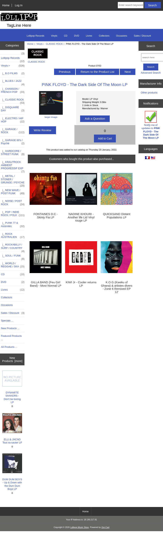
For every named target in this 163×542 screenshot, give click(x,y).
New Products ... (10, 328)
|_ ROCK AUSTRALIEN (12, 235)
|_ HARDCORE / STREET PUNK (12, 153)
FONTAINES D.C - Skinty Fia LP (46, 215)
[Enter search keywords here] (130, 5)
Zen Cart (105, 527)
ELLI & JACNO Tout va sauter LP (12, 428)
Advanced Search (151, 72)
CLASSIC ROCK (54, 43)
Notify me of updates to (150, 125)
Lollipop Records (35, 35)
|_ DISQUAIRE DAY (12, 109)
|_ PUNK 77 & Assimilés (12, 224)
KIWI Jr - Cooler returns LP (81, 284)
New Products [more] (12, 359)
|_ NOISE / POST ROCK (12, 202)
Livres (89, 35)
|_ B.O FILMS (12, 73)
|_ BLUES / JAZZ (12, 82)
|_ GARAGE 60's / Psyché (12, 142)
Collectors (104, 35)
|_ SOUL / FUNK (12, 256)
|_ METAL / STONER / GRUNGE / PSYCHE (12, 180)
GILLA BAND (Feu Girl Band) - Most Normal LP (45, 284)
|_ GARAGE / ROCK (12, 131)
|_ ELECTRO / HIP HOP (12, 120)
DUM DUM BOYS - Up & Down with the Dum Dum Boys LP (12, 471)
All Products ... (9, 346)
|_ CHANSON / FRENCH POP (12, 90)
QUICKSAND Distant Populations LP (116, 215)
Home (5, 5)
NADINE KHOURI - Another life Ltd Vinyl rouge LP (81, 217)
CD (65, 35)
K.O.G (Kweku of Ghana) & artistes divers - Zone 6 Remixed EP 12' (116, 287)
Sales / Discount (142, 35)
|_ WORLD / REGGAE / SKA (12, 265)
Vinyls (40, 43)
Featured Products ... (11, 337)
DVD (76, 35)
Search (150, 45)
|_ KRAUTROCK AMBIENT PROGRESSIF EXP (12, 166)
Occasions (121, 35)
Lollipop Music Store (79, 527)
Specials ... (7, 320)
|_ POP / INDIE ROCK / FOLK (12, 214)
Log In (18, 5)
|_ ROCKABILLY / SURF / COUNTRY (12, 247)
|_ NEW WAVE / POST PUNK (12, 192)
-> (12, 65)
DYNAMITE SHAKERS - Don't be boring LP (12, 387)
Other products (149, 92)
